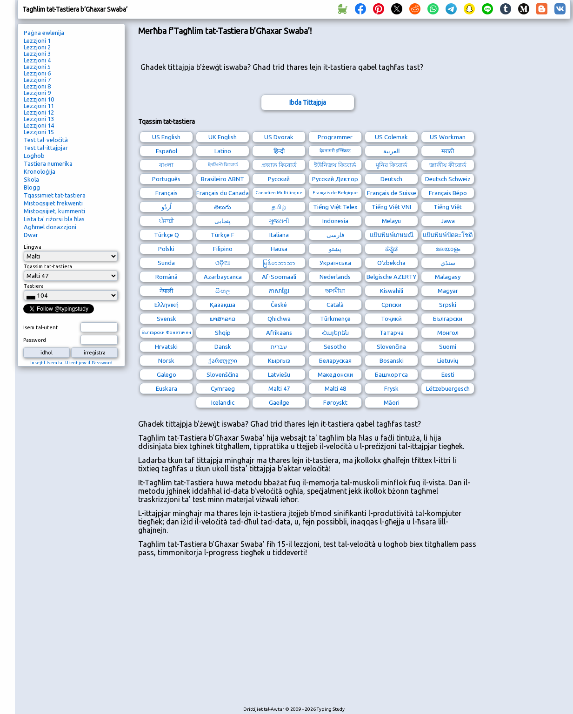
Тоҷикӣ (391, 318)
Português (166, 179)
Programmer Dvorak (335, 138)
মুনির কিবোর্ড (391, 165)
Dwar (31, 234)
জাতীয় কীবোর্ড (447, 165)
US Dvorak (278, 137)
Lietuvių (447, 360)
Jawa (448, 221)
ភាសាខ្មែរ (279, 290)
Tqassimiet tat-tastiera (55, 195)
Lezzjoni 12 (39, 112)
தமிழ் (279, 207)
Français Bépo (448, 193)
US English (166, 137)
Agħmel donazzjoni (50, 227)
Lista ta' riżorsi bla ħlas (54, 219)
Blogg (32, 187)
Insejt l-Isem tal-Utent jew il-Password (71, 362)
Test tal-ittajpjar (46, 147)
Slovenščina (223, 374)
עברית (279, 346)
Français (166, 193)
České (279, 304)
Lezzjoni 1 (37, 40)
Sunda (166, 262)
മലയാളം (447, 248)
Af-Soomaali (279, 276)
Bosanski (392, 360)
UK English (222, 137)
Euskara (166, 388)
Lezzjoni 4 (37, 60)
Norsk (166, 360)
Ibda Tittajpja (307, 102)
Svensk (166, 318)
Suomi (447, 346)
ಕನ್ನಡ (391, 248)
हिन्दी (279, 151)
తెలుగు (222, 207)
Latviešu (279, 374)
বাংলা (166, 165)
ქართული (222, 360)
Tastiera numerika (48, 163)
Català (335, 304)
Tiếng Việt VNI (391, 207)
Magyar (448, 290)
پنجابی (222, 221)
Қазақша (222, 304)
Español (166, 151)
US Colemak (391, 137)
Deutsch (391, 179)
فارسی (335, 234)
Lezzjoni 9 (37, 92)
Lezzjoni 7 (37, 79)
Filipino (223, 248)
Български (447, 318)
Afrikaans (279, 332)
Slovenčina (391, 346)
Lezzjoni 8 (37, 86)
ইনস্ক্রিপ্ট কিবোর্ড (223, 164)
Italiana (279, 234)
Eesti (447, 374)
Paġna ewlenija (44, 32)
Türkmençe (335, 318)
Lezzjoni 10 (39, 99)
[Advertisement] (247, 636)
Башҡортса (391, 374)
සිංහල (222, 290)
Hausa (279, 248)
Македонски (335, 374)
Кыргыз (279, 360)
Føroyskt (335, 402)
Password (34, 340)
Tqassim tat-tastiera (48, 266)
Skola (31, 179)
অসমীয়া (335, 290)
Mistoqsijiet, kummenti (54, 211)
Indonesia (335, 221)
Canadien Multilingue (278, 192)
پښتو (335, 248)
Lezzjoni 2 (37, 47)
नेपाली (166, 290)
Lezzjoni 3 (37, 53)
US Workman (448, 137)
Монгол (448, 332)
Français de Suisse (391, 193)
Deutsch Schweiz (448, 179)
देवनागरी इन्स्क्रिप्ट (335, 150)
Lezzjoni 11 (39, 105)
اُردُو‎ (166, 207)
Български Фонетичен (166, 332)
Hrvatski (166, 346)
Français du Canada (222, 193)
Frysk (391, 388)
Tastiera (34, 286)
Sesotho (335, 346)
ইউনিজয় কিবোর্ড (335, 165)
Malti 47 (279, 388)
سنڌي (447, 262)
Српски (391, 304)
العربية (391, 151)
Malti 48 (335, 388)
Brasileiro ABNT (222, 179)
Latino (222, 151)
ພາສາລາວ (222, 318)
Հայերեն (335, 332)
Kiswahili (391, 290)
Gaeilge (279, 402)
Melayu (391, 221)
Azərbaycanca (223, 276)
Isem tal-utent (40, 327)
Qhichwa (279, 318)
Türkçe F (222, 234)
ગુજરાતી (279, 221)
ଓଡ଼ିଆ (222, 262)
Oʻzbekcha (391, 262)
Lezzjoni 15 (39, 132)
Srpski (447, 304)
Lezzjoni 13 (39, 119)
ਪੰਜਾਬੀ (166, 221)
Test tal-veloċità (46, 139)
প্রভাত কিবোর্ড (279, 165)
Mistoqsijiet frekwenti (53, 203)
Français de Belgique (335, 192)
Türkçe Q (166, 234)
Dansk (222, 346)
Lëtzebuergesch (448, 388)
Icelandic (222, 402)
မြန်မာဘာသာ (279, 262)
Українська (335, 262)
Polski (166, 248)
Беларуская (335, 360)
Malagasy (447, 276)
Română (166, 276)
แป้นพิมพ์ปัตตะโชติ (448, 234)
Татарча (392, 332)
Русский (279, 179)
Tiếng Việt (447, 207)
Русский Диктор (335, 179)
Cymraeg (223, 388)
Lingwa (32, 247)
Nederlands (335, 276)
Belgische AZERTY (391, 276)
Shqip (223, 332)
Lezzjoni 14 (39, 125)
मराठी (447, 151)
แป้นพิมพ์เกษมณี (391, 234)
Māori (392, 402)
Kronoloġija (39, 171)
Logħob (34, 155)
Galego (166, 374)
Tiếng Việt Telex (335, 207)
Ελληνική (166, 304)
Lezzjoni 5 (37, 66)
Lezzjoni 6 (37, 73)
